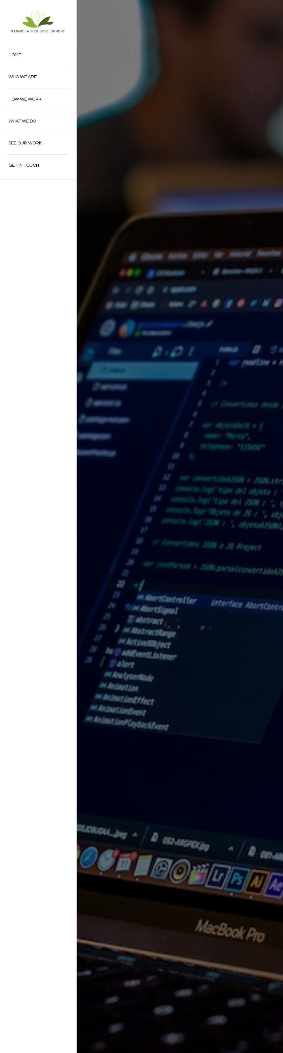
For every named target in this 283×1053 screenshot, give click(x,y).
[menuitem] (38, 55)
